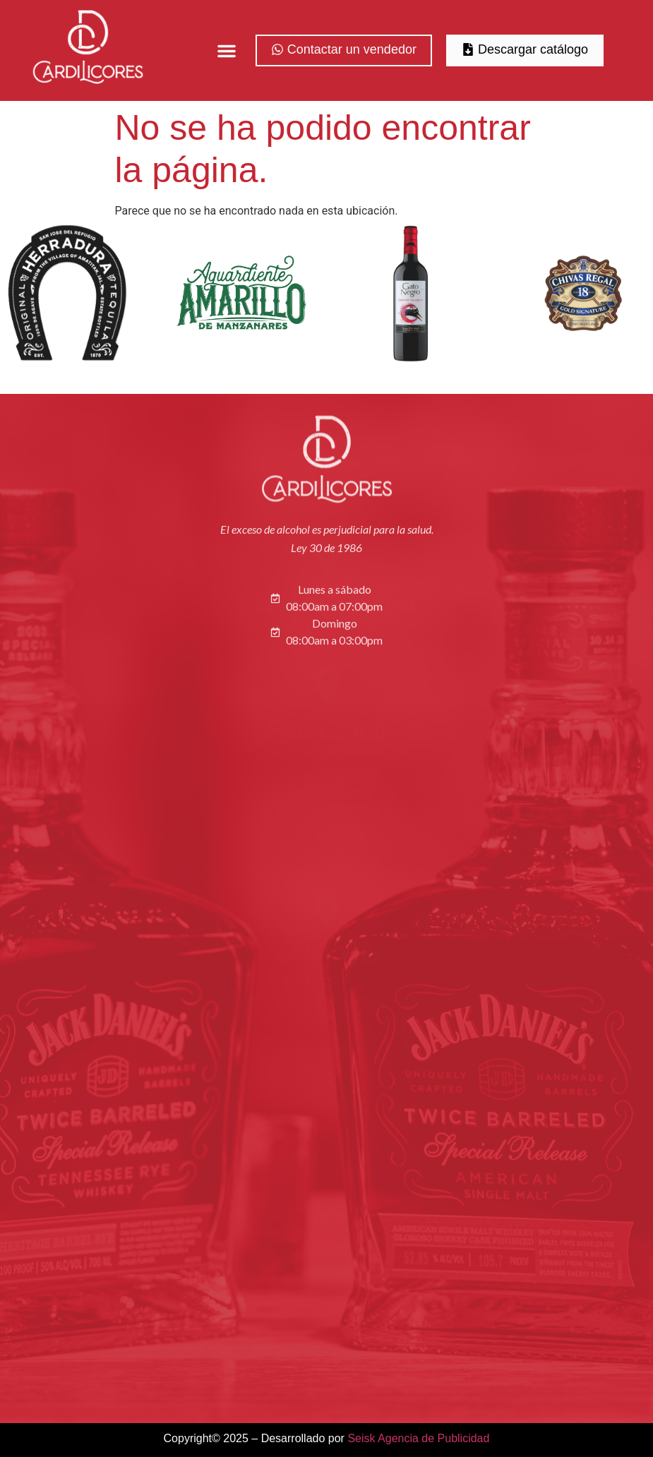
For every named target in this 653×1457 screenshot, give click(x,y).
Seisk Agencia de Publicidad (418, 1438)
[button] (226, 51)
